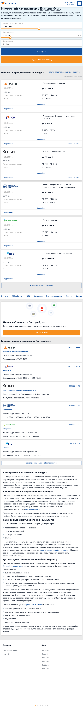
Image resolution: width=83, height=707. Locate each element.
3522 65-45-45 (74, 405)
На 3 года (45, 650)
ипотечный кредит (33, 509)
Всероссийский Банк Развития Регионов (19, 390)
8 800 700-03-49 (73, 386)
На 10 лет (45, 657)
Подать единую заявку (41, 59)
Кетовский (7, 410)
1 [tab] (35, 706)
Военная (69, 296)
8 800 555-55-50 (73, 425)
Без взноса (38, 296)
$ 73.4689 (71, 2)
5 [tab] (45, 706)
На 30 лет (45, 668)
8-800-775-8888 (74, 347)
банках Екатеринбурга (12, 566)
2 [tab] (38, 706)
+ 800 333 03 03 (74, 366)
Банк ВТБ (7, 448)
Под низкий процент (11, 650)
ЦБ (65, 2)
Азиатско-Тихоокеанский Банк (15, 351)
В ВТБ (27, 296)
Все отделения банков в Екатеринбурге (41, 463)
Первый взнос (8, 32)
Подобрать (41, 51)
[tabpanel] (21, 650)
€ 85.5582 (71, 4)
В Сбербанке (17, 296)
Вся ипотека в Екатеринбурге (41, 285)
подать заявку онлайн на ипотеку (54, 550)
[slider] (39, 29)
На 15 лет (45, 661)
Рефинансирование (54, 296)
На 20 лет (45, 665)
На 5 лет (45, 654)
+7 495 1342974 (73, 444)
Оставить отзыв (41, 332)
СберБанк (7, 429)
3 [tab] (40, 706)
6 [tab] (47, 706)
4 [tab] (43, 706)
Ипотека (4, 296)
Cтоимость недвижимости (13, 23)
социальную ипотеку (33, 604)
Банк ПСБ (7, 371)
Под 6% (6, 654)
